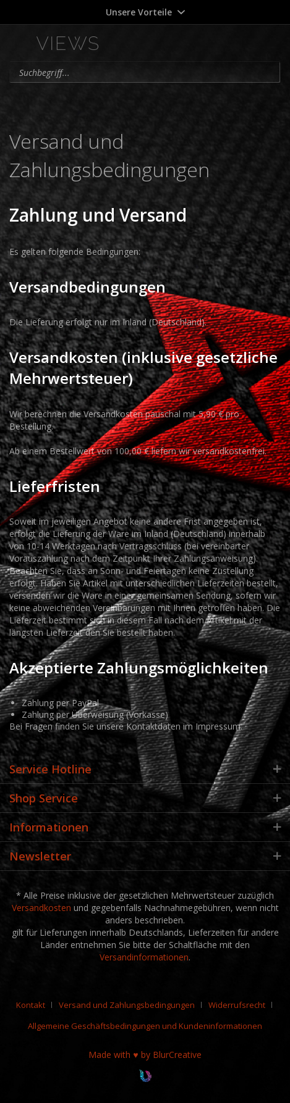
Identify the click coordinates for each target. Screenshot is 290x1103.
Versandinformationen (144, 957)
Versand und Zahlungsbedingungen (127, 1004)
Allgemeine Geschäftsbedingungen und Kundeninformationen (145, 1025)
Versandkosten (41, 908)
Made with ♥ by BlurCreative (144, 1054)
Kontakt (30, 1004)
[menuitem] (212, 44)
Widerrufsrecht (236, 1004)
